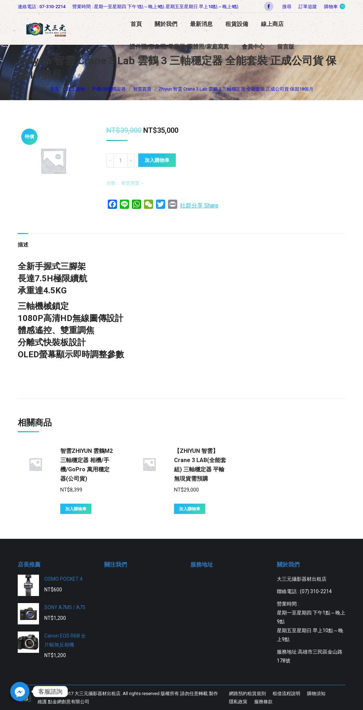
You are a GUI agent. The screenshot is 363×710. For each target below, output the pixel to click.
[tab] (23, 241)
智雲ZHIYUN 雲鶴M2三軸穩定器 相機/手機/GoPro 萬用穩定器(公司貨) (86, 465)
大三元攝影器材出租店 (97, 693)
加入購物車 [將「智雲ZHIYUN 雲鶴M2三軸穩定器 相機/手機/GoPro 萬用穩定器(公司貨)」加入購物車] (75, 508)
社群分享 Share (199, 205)
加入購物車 (157, 160)
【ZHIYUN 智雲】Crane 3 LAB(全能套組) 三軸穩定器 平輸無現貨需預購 (200, 465)
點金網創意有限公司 (68, 701)
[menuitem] (307, 6)
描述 (23, 245)
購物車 (334, 6)
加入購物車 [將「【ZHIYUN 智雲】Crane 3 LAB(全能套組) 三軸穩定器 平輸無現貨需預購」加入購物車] (189, 508)
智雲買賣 (130, 183)
